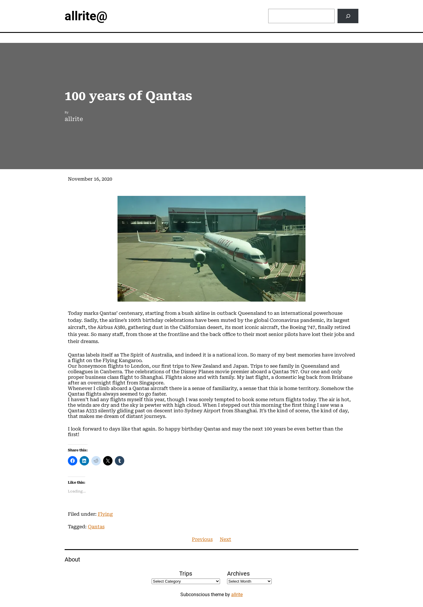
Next (225, 539)
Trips (185, 573)
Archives (238, 573)
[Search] (348, 16)
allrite (237, 594)
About (72, 559)
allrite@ (86, 16)
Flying (105, 514)
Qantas (96, 526)
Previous (202, 539)
